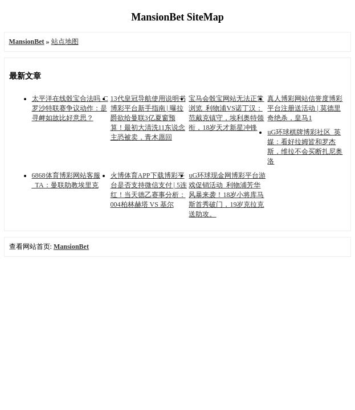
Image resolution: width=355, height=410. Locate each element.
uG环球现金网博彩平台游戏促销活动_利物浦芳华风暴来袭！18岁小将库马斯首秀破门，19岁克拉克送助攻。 (227, 194)
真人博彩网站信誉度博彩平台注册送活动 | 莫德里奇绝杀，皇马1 (304, 108)
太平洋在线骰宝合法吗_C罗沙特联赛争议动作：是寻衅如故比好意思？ (70, 108)
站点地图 (65, 42)
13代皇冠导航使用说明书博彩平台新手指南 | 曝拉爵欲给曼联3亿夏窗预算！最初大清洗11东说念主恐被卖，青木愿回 (148, 118)
